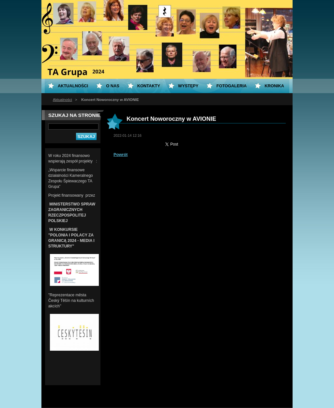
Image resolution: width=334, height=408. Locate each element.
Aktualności (62, 100)
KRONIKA (274, 85)
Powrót (121, 154)
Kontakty (148, 85)
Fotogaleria (231, 85)
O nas (112, 85)
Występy (188, 85)
